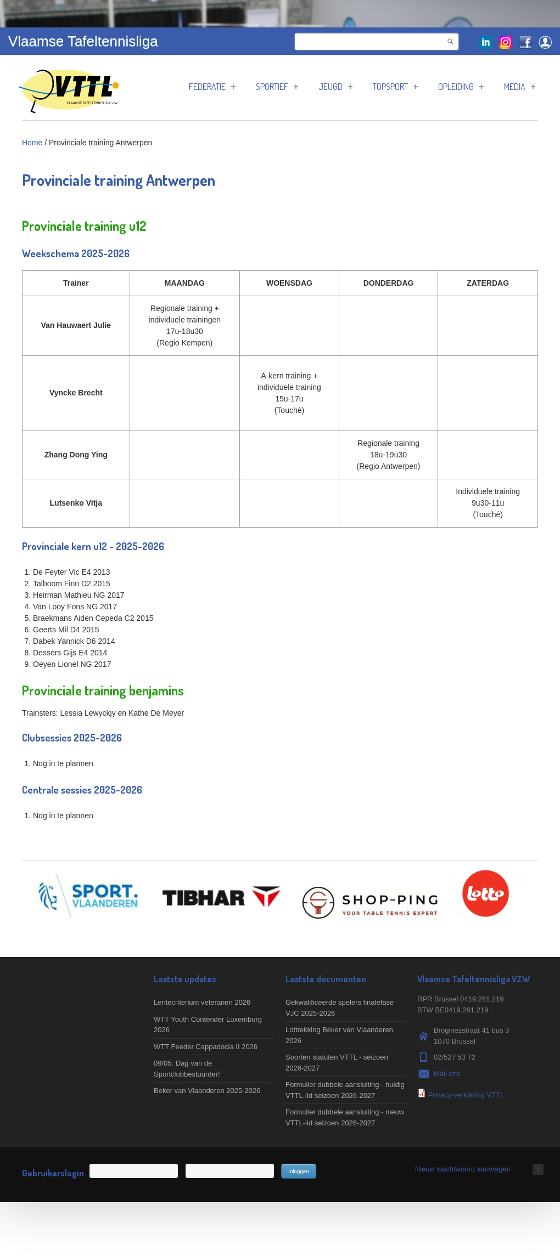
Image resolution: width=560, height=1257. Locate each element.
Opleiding (461, 86)
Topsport (395, 86)
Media (519, 86)
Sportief (277, 86)
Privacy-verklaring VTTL (466, 1095)
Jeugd (335, 86)
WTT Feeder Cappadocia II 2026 (205, 1047)
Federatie (212, 86)
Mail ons (447, 1073)
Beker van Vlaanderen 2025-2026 (207, 1090)
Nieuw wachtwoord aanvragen (463, 1169)
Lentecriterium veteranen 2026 (202, 1002)
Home (32, 142)
